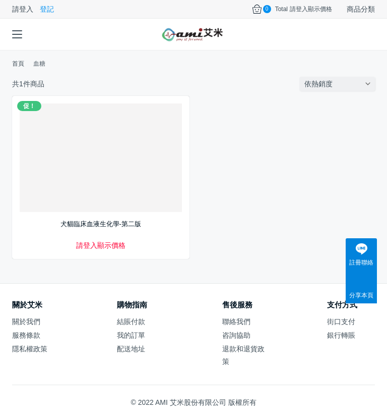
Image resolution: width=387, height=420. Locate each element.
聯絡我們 (236, 322)
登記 (47, 9)
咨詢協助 (236, 335)
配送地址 (131, 349)
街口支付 (341, 322)
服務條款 (26, 335)
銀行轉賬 (341, 335)
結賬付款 (131, 322)
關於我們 (26, 322)
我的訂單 (131, 335)
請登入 (22, 9)
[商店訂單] (339, 84)
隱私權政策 (29, 349)
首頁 (18, 63)
